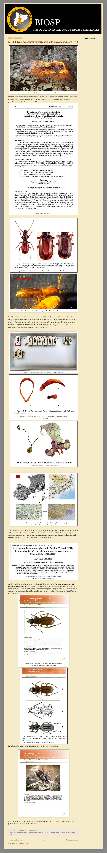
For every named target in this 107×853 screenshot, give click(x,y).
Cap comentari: (33, 830)
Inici (44, 840)
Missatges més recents (15, 840)
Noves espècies (66, 832)
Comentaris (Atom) (22, 843)
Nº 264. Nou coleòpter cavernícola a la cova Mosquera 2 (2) (43, 42)
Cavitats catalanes (36, 832)
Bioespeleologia (26, 832)
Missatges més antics (72, 840)
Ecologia (43, 832)
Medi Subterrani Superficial (54, 832)
